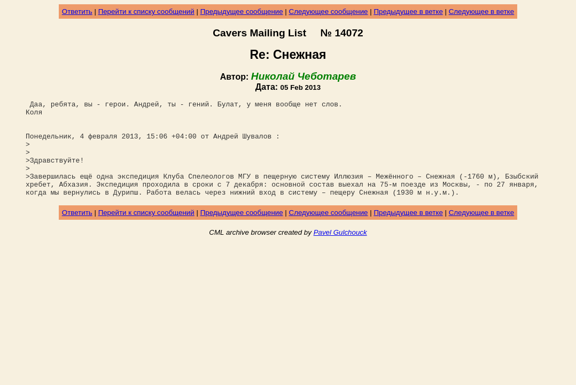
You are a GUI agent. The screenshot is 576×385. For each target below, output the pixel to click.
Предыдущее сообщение (241, 11)
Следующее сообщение (328, 11)
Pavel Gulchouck (340, 252)
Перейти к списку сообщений (146, 11)
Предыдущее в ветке (407, 11)
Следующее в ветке (482, 11)
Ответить (77, 11)
